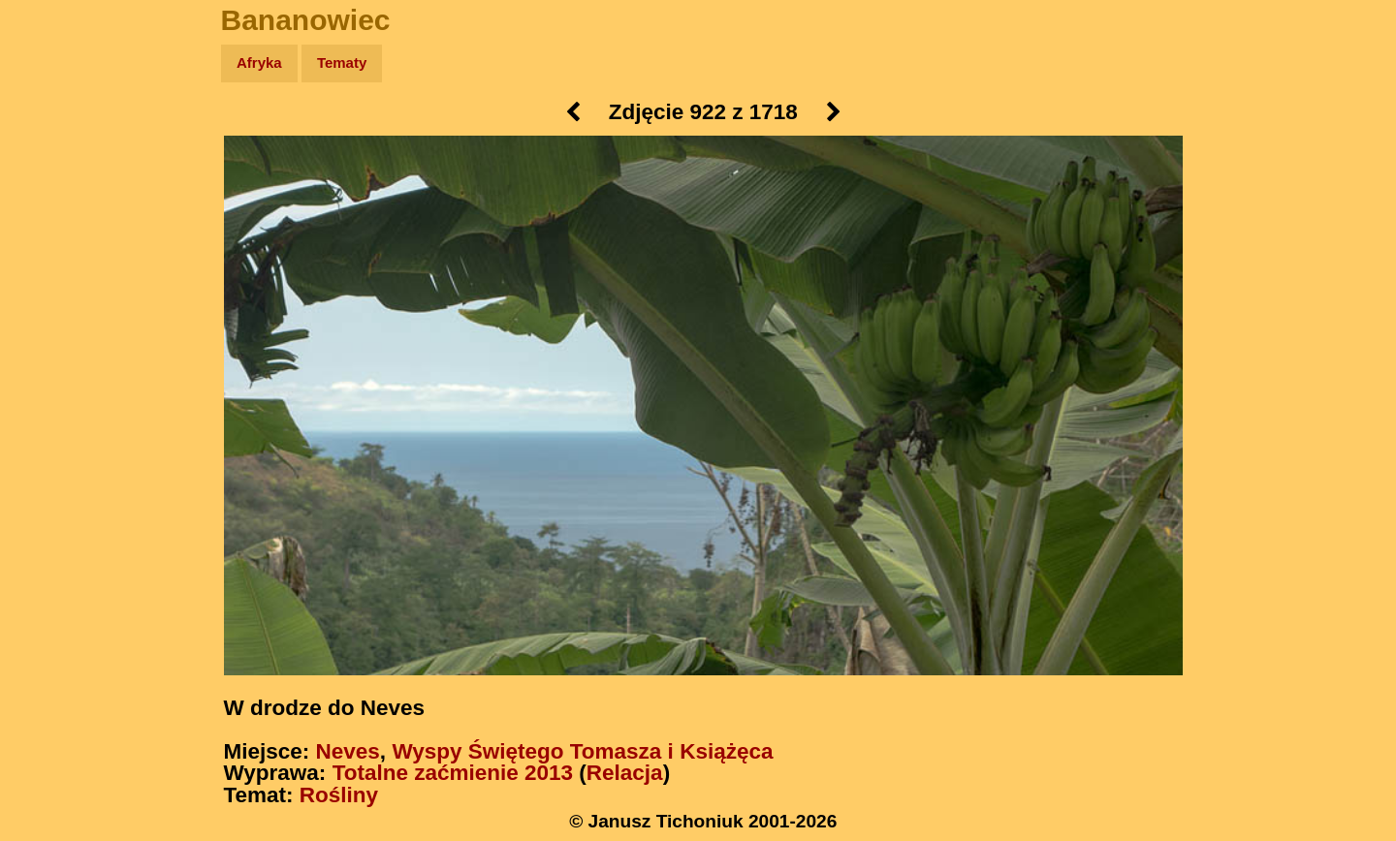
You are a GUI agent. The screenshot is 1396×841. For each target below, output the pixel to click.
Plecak (56, 325)
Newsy (56, 212)
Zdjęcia (58, 176)
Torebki (58, 399)
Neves (348, 751)
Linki (49, 362)
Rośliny (339, 795)
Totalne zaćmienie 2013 (453, 773)
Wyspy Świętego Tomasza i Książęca (582, 751)
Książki (58, 250)
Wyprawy (64, 138)
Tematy (341, 62)
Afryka (259, 62)
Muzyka (59, 287)
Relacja (625, 773)
